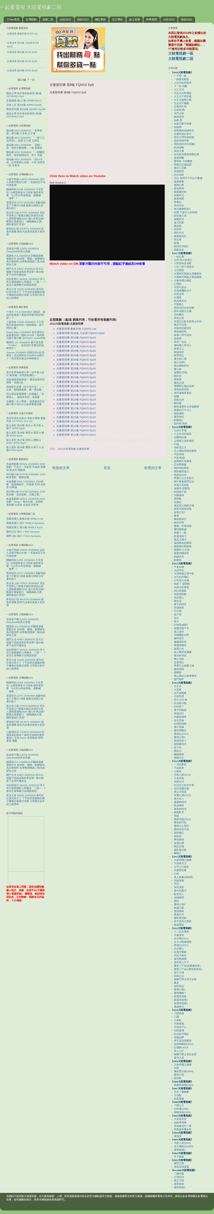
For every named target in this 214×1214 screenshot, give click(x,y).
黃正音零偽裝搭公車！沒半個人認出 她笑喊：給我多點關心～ (25, 374)
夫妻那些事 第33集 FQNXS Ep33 (76, 337)
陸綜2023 (83, 19)
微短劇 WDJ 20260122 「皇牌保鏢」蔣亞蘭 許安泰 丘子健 (24, 132)
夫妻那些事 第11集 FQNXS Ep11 (76, 434)
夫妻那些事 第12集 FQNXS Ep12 (76, 430)
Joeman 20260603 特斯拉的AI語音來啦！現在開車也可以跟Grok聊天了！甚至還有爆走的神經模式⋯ (25, 355)
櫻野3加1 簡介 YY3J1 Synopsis (23, 536)
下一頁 (31, 79)
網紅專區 (100, 19)
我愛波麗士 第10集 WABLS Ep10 (24, 527)
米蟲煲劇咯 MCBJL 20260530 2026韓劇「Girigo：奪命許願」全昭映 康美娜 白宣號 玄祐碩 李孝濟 (25, 502)
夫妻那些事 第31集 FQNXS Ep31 (76, 346)
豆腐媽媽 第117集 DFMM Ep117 (24, 100)
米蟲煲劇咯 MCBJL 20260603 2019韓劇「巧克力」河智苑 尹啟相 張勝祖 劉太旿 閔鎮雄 (25, 467)
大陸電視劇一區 (180, 53)
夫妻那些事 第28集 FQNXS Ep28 (76, 359)
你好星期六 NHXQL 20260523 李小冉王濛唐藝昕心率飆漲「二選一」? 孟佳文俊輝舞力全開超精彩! (25, 282)
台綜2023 (65, 19)
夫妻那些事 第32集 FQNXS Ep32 (76, 342)
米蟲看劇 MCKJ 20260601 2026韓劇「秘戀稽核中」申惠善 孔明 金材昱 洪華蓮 (25, 484)
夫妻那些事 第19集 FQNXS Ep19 (76, 399)
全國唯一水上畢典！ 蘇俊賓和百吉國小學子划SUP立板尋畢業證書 (25, 403)
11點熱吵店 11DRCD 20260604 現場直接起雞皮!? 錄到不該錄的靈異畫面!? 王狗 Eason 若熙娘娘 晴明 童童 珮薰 (25, 736)
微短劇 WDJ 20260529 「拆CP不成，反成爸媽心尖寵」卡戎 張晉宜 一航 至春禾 (25, 162)
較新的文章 (61, 468)
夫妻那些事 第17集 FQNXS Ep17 (76, 408)
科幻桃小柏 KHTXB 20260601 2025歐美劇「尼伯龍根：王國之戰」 (25, 493)
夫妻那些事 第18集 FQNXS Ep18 (76, 403)
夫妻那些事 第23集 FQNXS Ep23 (76, 381)
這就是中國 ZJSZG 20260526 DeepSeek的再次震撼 (22, 250)
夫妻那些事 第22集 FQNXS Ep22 (76, 386)
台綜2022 (168, 19)
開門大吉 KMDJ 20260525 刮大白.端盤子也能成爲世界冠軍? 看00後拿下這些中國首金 (25, 271)
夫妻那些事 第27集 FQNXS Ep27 (76, 364)
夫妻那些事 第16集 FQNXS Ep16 (76, 412)
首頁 (107, 468)
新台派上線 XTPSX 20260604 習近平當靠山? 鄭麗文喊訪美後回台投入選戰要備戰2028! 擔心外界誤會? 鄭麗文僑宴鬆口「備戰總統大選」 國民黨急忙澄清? (25, 218)
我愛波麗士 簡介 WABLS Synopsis (25, 523)
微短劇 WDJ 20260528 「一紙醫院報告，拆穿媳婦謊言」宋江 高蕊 (25, 153)
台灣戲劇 (31, 19)
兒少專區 (117, 19)
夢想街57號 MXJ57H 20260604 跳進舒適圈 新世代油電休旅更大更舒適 (25, 231)
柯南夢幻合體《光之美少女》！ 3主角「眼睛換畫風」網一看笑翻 (25, 388)
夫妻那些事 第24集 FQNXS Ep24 (76, 377)
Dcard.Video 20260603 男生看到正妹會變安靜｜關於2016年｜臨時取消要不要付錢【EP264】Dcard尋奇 (25, 335)
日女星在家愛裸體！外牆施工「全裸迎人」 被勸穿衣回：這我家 (25, 395)
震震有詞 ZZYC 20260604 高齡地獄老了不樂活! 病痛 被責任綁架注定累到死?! (26, 205)
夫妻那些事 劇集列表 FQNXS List (76, 328)
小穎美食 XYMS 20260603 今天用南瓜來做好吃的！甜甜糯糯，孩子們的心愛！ (25, 325)
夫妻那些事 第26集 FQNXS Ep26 (76, 368)
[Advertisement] (107, 292)
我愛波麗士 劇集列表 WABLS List (24, 518)
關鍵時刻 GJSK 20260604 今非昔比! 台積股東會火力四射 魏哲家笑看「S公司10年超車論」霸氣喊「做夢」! (25, 194)
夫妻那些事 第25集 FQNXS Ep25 (76, 373)
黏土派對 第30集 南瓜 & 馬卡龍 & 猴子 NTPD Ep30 (24, 427)
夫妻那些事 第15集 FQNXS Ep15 (76, 417)
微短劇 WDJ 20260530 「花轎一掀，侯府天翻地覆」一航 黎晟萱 (24, 146)
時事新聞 (151, 19)
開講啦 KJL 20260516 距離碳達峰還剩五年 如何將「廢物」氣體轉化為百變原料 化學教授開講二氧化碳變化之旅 (25, 260)
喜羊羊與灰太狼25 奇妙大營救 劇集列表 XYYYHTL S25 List (26, 419)
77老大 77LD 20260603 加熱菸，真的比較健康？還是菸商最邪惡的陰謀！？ (25, 315)
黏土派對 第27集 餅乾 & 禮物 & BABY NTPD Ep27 (23, 441)
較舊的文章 (152, 468)
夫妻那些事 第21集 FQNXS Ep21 (76, 390)
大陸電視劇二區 (180, 59)
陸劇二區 (48, 19)
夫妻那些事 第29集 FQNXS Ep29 (76, 355)
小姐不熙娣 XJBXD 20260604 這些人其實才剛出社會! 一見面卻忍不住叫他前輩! (25, 182)
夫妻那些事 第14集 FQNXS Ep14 (76, 421)
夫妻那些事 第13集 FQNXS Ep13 (76, 426)
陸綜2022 (186, 19)
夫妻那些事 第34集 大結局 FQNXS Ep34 (80, 333)
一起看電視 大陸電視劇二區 (31, 7)
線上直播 (134, 19)
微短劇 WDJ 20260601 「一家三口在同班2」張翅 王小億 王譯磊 (25, 139)
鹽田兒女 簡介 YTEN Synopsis (23, 531)
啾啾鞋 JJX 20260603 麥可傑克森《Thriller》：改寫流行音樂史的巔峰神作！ (25, 345)
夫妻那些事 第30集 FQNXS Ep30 (76, 350)
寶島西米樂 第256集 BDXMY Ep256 (26, 109)
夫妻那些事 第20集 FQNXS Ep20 (76, 395)
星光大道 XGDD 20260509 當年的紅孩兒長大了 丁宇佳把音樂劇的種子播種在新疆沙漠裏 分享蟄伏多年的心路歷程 (25, 293)
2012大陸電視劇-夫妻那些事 (73, 449)
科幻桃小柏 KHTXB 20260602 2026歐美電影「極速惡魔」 (25, 476)
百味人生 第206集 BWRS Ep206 (24, 105)
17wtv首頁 (13, 19)
